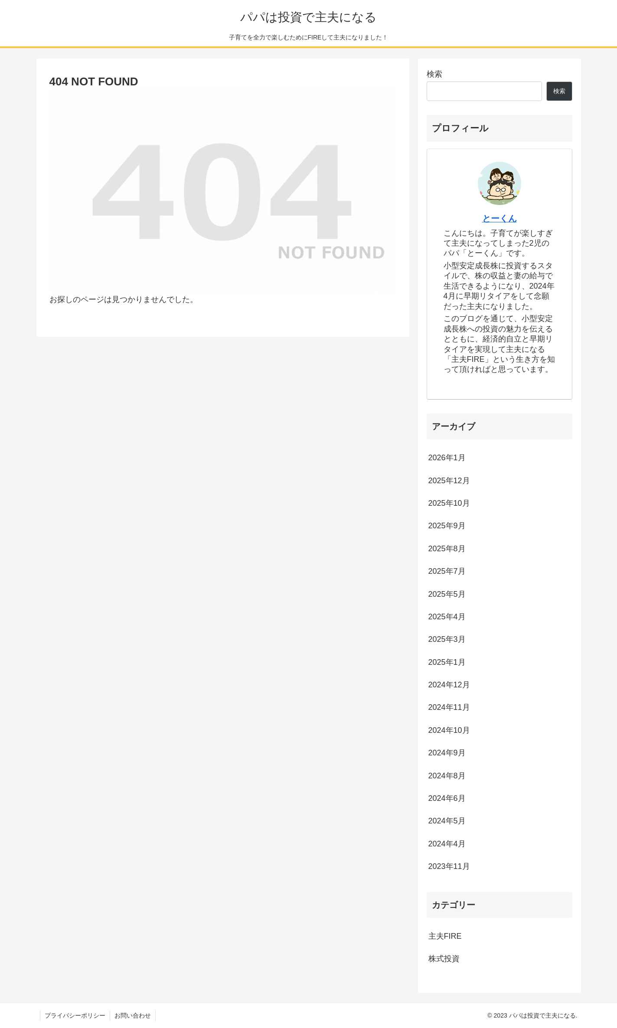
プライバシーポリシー (75, 1015)
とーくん (499, 218)
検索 (434, 74)
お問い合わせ (132, 1015)
